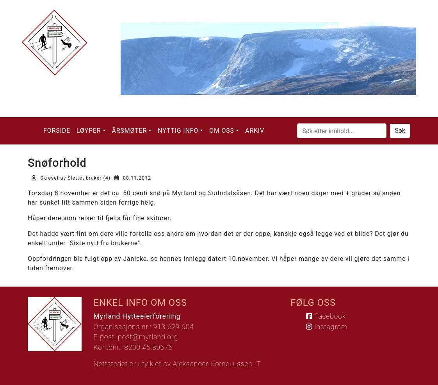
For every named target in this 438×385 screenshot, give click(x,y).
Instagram (326, 327)
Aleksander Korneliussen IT (217, 364)
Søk (400, 130)
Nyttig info (178, 130)
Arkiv (254, 130)
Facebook (325, 316)
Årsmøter (129, 130)
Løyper (89, 130)
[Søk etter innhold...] (341, 130)
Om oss (221, 130)
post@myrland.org (148, 337)
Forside (56, 130)
